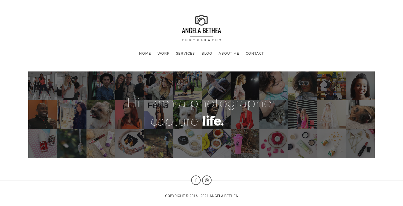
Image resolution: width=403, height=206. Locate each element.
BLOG (207, 53)
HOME (145, 53)
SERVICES (185, 53)
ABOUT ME (229, 53)
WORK (164, 53)
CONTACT (255, 53)
